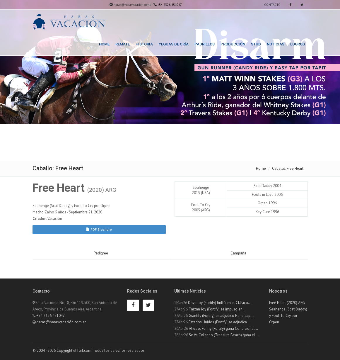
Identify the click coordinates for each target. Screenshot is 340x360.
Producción (233, 44)
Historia (144, 44)
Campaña (238, 253)
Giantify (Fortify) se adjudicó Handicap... (221, 315)
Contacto (272, 5)
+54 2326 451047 (50, 315)
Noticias (275, 44)
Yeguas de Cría (174, 44)
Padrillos (204, 44)
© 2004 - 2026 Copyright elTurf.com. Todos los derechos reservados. (89, 350)
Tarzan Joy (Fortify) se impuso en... (217, 309)
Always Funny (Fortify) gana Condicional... (223, 328)
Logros (297, 44)
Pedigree (101, 253)
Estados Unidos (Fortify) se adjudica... (219, 322)
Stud (256, 44)
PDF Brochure (99, 229)
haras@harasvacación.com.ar (131, 5)
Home (104, 44)
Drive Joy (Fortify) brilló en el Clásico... (219, 302)
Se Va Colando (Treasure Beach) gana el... (223, 334)
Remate (122, 44)
